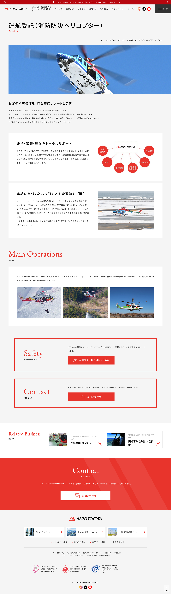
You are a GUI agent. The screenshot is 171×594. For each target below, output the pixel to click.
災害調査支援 (119, 542)
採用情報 (104, 9)
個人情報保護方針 (73, 552)
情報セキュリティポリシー (92, 552)
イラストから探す (60, 542)
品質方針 (108, 552)
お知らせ (93, 9)
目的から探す (80, 542)
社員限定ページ (105, 555)
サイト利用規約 (58, 552)
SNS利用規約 (91, 555)
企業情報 (82, 9)
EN (128, 9)
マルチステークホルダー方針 (72, 555)
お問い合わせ (117, 9)
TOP (166, 590)
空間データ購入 (99, 542)
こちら (103, 572)
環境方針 (117, 552)
